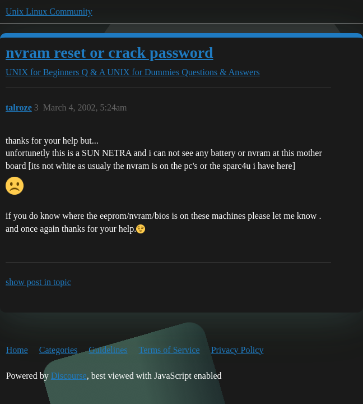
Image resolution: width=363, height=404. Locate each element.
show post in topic (38, 282)
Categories (58, 350)
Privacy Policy (237, 350)
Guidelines (108, 350)
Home (17, 350)
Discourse (69, 375)
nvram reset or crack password (109, 52)
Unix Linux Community (49, 11)
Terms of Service (169, 350)
